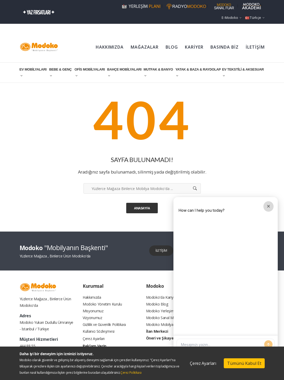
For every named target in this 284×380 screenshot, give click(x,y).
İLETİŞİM (255, 47)
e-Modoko (232, 17)
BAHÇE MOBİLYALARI (124, 72)
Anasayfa (142, 208)
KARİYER (194, 47)
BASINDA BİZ (224, 47)
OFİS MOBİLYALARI (90, 72)
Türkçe (254, 17)
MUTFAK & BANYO (158, 72)
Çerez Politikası (130, 372)
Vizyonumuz (92, 321)
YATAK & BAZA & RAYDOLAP (198, 72)
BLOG (172, 47)
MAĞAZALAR (145, 47)
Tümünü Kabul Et (244, 363)
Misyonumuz (93, 313)
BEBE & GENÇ (60, 72)
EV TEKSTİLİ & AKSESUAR (243, 72)
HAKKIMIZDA (110, 47)
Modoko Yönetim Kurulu (102, 305)
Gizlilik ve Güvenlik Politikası (104, 329)
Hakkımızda (92, 297)
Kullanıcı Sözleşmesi (98, 337)
